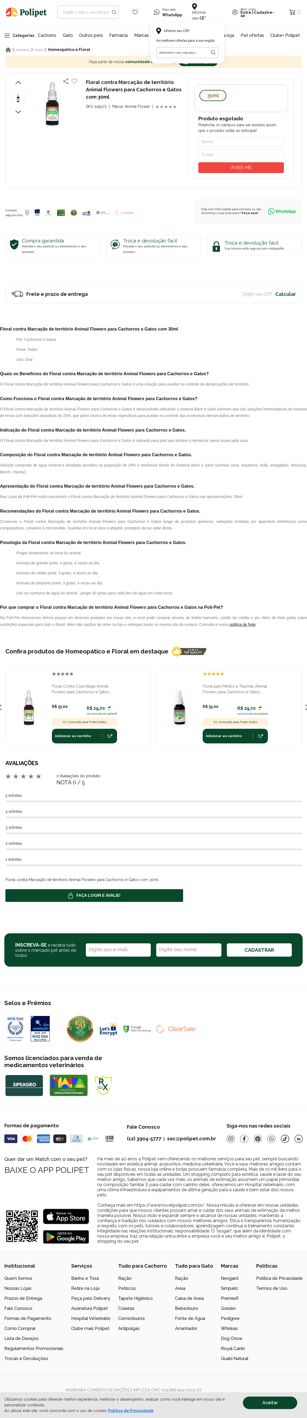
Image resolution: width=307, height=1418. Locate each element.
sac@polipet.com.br (191, 1138)
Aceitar (270, 1402)
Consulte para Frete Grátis (84, 722)
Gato (68, 35)
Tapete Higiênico (135, 1298)
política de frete (243, 624)
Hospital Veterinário (91, 1318)
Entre (245, 12)
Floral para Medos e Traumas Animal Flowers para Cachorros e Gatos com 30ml (235, 689)
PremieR (230, 1298)
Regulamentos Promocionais (33, 1348)
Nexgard (229, 1278)
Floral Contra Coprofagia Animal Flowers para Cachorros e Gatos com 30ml (80, 689)
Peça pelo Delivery (90, 1298)
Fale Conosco (18, 1308)
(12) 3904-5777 (144, 1138)
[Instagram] (231, 1139)
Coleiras (126, 1308)
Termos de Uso (271, 1288)
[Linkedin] (299, 1139)
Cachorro (47, 35)
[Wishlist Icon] (135, 12)
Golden (228, 1308)
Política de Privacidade (279, 1278)
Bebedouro (186, 1308)
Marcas (141, 35)
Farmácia (118, 35)
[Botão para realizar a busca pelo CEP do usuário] (213, 52)
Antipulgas (129, 1328)
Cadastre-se (257, 14)
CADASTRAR (259, 950)
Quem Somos (18, 1278)
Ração (124, 1278)
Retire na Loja (85, 1288)
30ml (213, 95)
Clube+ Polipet (285, 35)
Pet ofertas (252, 35)
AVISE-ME (241, 167)
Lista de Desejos (21, 1338)
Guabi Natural (234, 1358)
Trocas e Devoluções (26, 1358)
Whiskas (229, 1328)
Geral (39, 50)
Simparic (229, 1288)
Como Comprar (20, 1328)
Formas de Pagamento (27, 1318)
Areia (180, 1288)
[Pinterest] (258, 1139)
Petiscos (127, 1288)
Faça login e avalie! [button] (94, 896)
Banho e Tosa (85, 1278)
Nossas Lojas (18, 1288)
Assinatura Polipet (89, 1308)
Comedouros (131, 1318)
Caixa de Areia (189, 1298)
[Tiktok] (285, 1139)
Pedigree (230, 1318)
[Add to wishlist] (74, 81)
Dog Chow (231, 1338)
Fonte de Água (190, 1318)
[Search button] (114, 12)
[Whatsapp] (271, 1139)
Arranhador (186, 1328)
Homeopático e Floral (69, 49)
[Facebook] (244, 1139)
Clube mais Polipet (90, 1328)
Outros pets (91, 35)
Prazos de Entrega (23, 1298)
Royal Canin (233, 1348)
